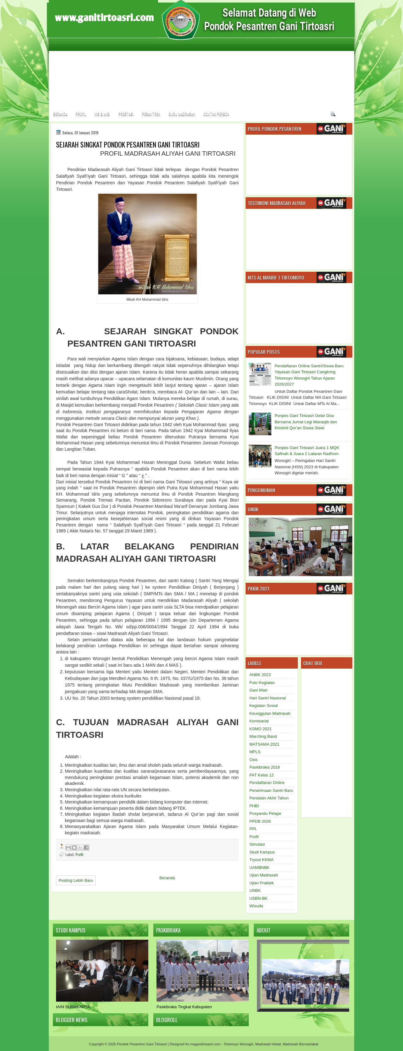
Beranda (60, 114)
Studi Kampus (262, 852)
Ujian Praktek (261, 883)
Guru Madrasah (181, 114)
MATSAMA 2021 (264, 744)
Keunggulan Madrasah (270, 713)
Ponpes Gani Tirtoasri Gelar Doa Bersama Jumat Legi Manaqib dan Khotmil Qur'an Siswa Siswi (306, 421)
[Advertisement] (336, 62)
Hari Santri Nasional (267, 698)
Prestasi (126, 114)
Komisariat (259, 721)
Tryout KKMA (261, 859)
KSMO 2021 (260, 728)
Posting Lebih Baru (76, 880)
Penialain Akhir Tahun (269, 798)
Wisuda (256, 906)
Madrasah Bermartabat (300, 1044)
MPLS (254, 751)
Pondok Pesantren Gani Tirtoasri (142, 1044)
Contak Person (216, 114)
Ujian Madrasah (263, 875)
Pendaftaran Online (267, 782)
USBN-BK (258, 898)
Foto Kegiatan (262, 682)
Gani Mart (258, 690)
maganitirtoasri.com (205, 1044)
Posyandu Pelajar (265, 813)
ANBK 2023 (260, 674)
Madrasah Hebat (268, 1044)
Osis (253, 759)
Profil (81, 114)
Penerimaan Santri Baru (271, 790)
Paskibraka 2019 (264, 767)
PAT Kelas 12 (261, 775)
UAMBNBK (259, 867)
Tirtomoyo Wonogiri (238, 1044)
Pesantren (151, 114)
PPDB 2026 (260, 821)
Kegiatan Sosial (263, 705)
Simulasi (257, 844)
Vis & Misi (102, 114)
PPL (253, 828)
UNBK (255, 890)
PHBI (254, 806)
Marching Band (263, 736)
